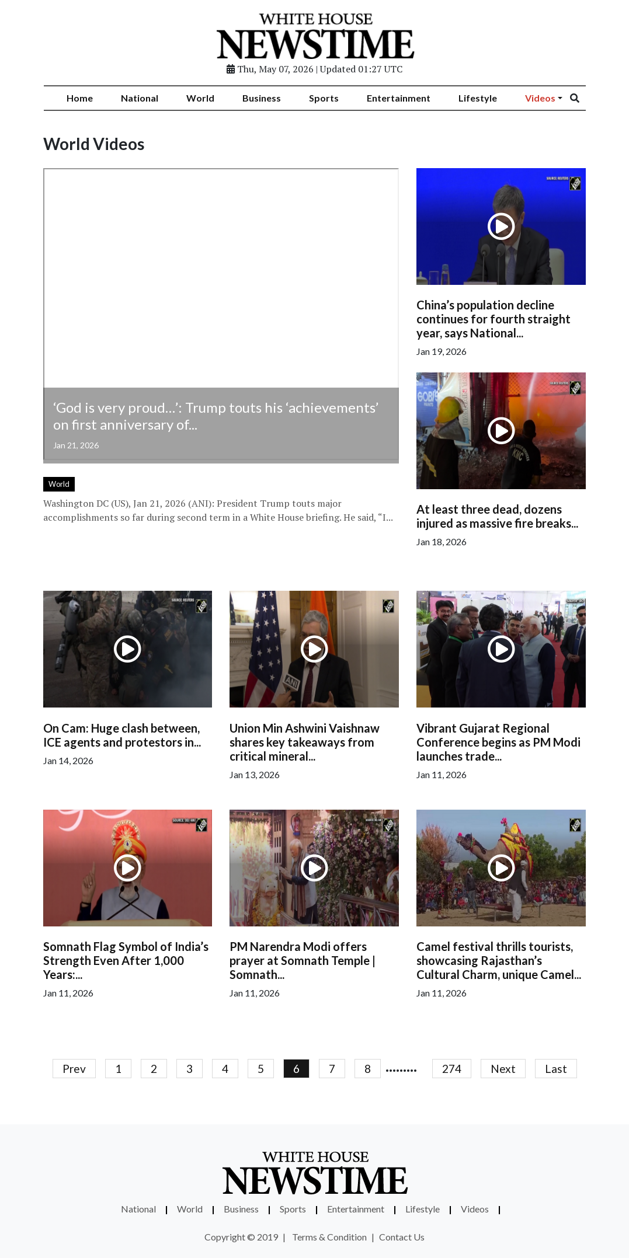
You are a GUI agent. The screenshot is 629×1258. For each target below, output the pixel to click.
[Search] (582, 98)
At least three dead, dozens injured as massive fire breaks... (497, 516)
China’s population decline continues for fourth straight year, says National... (493, 319)
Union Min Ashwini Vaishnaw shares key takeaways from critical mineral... (305, 742)
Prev (74, 1068)
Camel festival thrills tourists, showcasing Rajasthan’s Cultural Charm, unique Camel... (498, 960)
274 (451, 1068)
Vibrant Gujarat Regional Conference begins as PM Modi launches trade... (498, 742)
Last (556, 1068)
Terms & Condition (329, 1236)
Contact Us (402, 1236)
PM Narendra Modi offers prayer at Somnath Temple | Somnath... (303, 960)
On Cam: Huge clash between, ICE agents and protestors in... (122, 735)
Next (503, 1068)
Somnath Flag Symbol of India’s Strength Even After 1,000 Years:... (125, 960)
